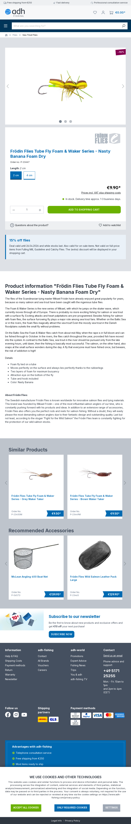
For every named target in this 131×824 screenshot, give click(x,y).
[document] (65, 789)
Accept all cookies (26, 807)
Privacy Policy (72, 820)
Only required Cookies (72, 807)
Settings (111, 807)
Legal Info (56, 820)
